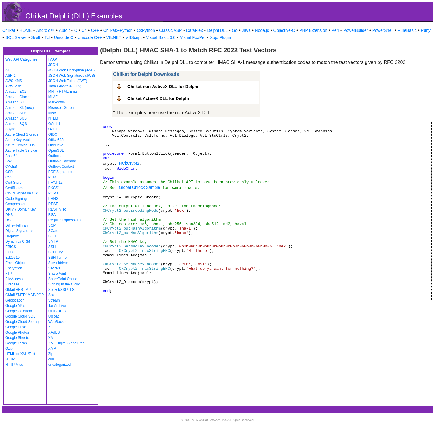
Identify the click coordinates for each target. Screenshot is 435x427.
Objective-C (284, 30)
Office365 (56, 140)
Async (10, 129)
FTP (8, 273)
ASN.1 (10, 75)
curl (51, 359)
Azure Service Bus (20, 145)
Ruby (426, 30)
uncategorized (59, 364)
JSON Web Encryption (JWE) (71, 70)
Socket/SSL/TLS (61, 290)
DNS (9, 215)
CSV (9, 177)
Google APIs (15, 306)
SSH (52, 247)
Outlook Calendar (62, 161)
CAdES (11, 166)
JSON (53, 65)
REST (53, 204)
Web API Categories (21, 59)
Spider (53, 295)
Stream (54, 300)
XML (52, 338)
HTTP (10, 359)
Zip (50, 354)
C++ (95, 30)
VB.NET (113, 37)
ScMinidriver (58, 263)
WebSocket (57, 322)
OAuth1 (54, 124)
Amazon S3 (14, 102)
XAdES (54, 332)
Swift (35, 37)
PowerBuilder (355, 30)
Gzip (9, 348)
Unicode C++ (90, 37)
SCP (52, 225)
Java (246, 30)
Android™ (45, 30)
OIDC (52, 134)
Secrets (54, 268)
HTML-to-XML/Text (20, 354)
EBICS (10, 247)
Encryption (13, 268)
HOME (25, 30)
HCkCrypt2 (129, 163)
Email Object (15, 263)
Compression (15, 204)
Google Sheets (17, 338)
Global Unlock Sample (139, 187)
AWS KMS (13, 81)
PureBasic (407, 30)
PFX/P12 (55, 182)
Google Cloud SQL (20, 316)
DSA (9, 220)
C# (84, 30)
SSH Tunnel (57, 257)
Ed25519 (12, 257)
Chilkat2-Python (118, 30)
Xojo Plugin (220, 37)
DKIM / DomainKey (20, 209)
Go (235, 30)
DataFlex (194, 30)
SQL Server (16, 37)
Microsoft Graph (61, 108)
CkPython (146, 30)
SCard (53, 231)
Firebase (12, 284)
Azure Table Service (21, 150)
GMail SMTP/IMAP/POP (24, 295)
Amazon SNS (16, 118)
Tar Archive (57, 306)
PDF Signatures (61, 172)
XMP (52, 348)
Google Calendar (18, 311)
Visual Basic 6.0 (160, 37)
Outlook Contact (61, 166)
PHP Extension (313, 30)
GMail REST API (18, 290)
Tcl (47, 37)
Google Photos (17, 332)
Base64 (11, 156)
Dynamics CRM (17, 241)
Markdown (56, 102)
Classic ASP (170, 30)
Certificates (14, 188)
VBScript (134, 37)
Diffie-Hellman (16, 225)
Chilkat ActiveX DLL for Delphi (158, 98)
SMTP (53, 241)
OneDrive (56, 145)
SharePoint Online (62, 279)
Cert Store (13, 182)
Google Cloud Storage (23, 322)
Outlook (54, 156)
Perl (335, 30)
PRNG (53, 199)
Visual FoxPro (193, 37)
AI (7, 70)
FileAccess (14, 279)
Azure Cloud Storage (21, 134)
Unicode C (63, 37)
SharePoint (57, 273)
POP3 (53, 193)
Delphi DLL (217, 30)
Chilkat (8, 30)
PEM (52, 177)
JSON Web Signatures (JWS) (71, 75)
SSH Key (55, 252)
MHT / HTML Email (63, 92)
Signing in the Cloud (64, 284)
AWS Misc (13, 86)
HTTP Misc (14, 364)
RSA (52, 215)
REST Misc (57, 209)
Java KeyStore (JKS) (64, 86)
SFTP (53, 236)
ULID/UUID (57, 311)
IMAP (52, 59)
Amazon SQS (16, 124)
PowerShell (382, 30)
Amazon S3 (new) (19, 108)
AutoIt (64, 30)
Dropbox (12, 236)
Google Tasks (16, 343)
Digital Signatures (19, 231)
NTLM (53, 118)
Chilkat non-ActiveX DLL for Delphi (162, 86)
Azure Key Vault (18, 140)
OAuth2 (54, 129)
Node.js (262, 30)
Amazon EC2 (15, 92)
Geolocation (14, 300)
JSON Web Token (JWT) (67, 81)
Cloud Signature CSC (22, 193)
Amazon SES (15, 113)
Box (8, 161)
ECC (9, 252)
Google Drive (15, 327)
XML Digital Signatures (66, 343)
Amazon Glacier (18, 97)
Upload (54, 316)
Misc (52, 113)
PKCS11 (55, 188)
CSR (9, 172)
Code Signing (16, 199)
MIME (53, 97)
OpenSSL (56, 150)
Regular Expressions (64, 220)
